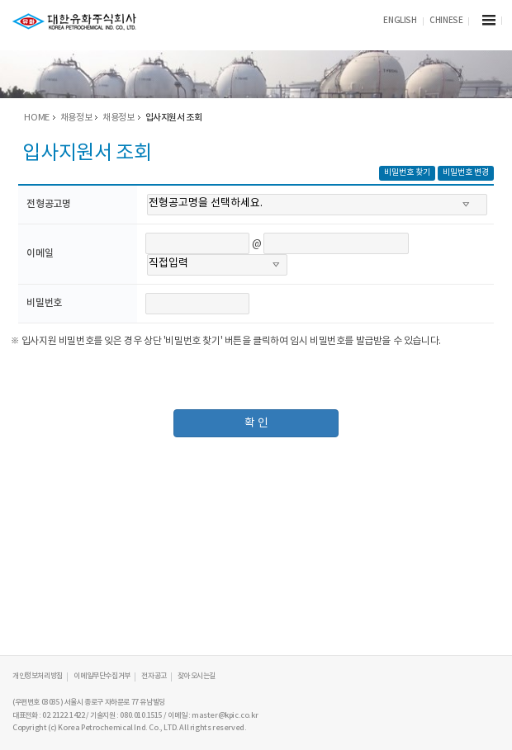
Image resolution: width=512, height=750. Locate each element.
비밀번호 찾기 (407, 172)
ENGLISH (399, 21)
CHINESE (445, 21)
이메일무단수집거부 (101, 676)
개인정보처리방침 (37, 676)
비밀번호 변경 (466, 172)
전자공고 (153, 676)
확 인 (256, 423)
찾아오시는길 (197, 676)
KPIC (74, 22)
